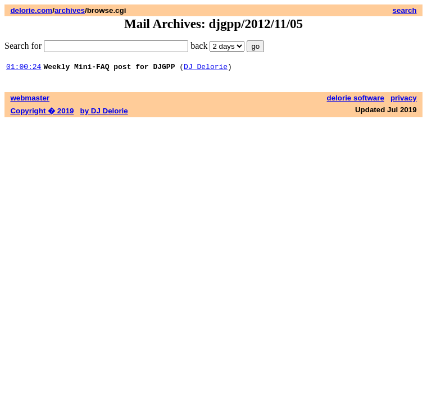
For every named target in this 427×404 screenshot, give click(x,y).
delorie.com (31, 10)
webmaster (29, 99)
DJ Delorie (206, 68)
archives (69, 10)
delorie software (355, 99)
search (405, 10)
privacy (403, 99)
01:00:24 (23, 68)
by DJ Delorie (104, 112)
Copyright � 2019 (42, 112)
